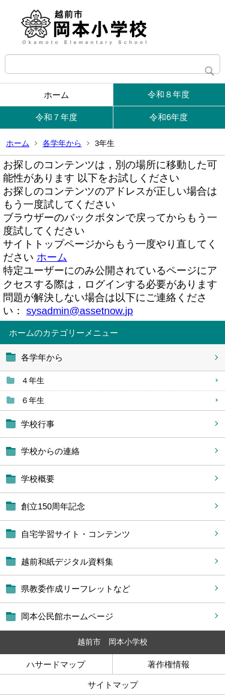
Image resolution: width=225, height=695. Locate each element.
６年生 (32, 400)
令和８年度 (169, 94)
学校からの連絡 (50, 451)
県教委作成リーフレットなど (75, 588)
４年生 (32, 380)
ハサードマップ (55, 664)
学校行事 (38, 424)
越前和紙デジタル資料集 (67, 561)
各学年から (62, 143)
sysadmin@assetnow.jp (79, 311)
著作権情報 (169, 664)
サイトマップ (113, 685)
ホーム (56, 95)
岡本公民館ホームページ (67, 616)
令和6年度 (168, 117)
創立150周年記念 (53, 506)
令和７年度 (56, 117)
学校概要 (38, 479)
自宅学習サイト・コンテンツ (75, 534)
